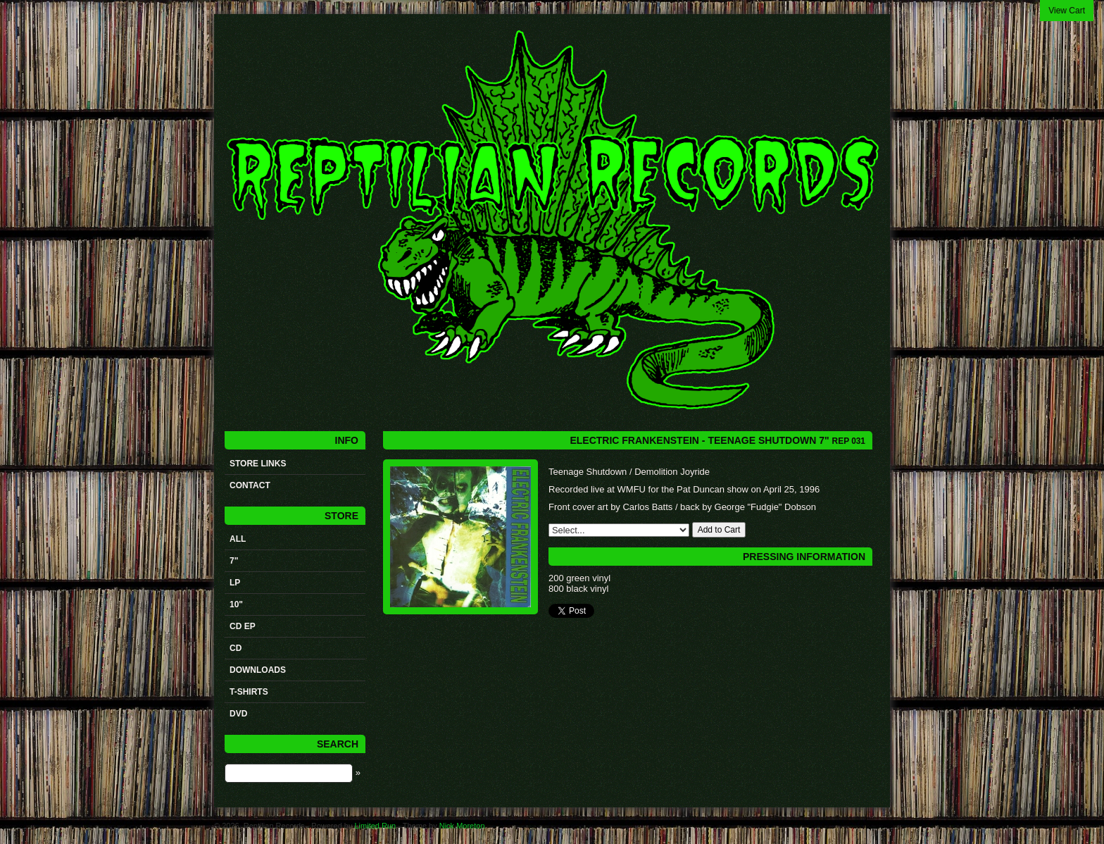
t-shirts (249, 692)
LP (235, 583)
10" (236, 604)
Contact (250, 485)
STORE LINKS (258, 463)
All (238, 539)
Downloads (258, 670)
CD (236, 648)
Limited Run (375, 825)
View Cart (1066, 10)
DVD (238, 714)
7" (234, 561)
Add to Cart (719, 530)
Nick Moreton (462, 825)
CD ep (243, 626)
